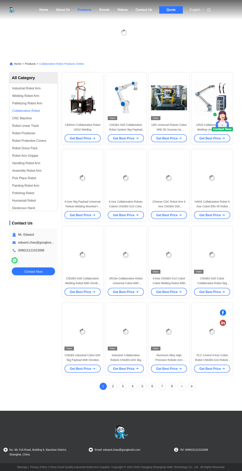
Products (84, 9)
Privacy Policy (38, 467)
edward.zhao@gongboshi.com (39, 242)
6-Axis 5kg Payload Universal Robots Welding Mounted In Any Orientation (82, 206)
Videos (122, 9)
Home (43, 9)
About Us (63, 9)
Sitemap (22, 467)
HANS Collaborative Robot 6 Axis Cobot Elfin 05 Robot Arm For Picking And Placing (212, 206)
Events (104, 9)
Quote (171, 9)
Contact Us (144, 9)
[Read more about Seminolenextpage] (181, 386)
